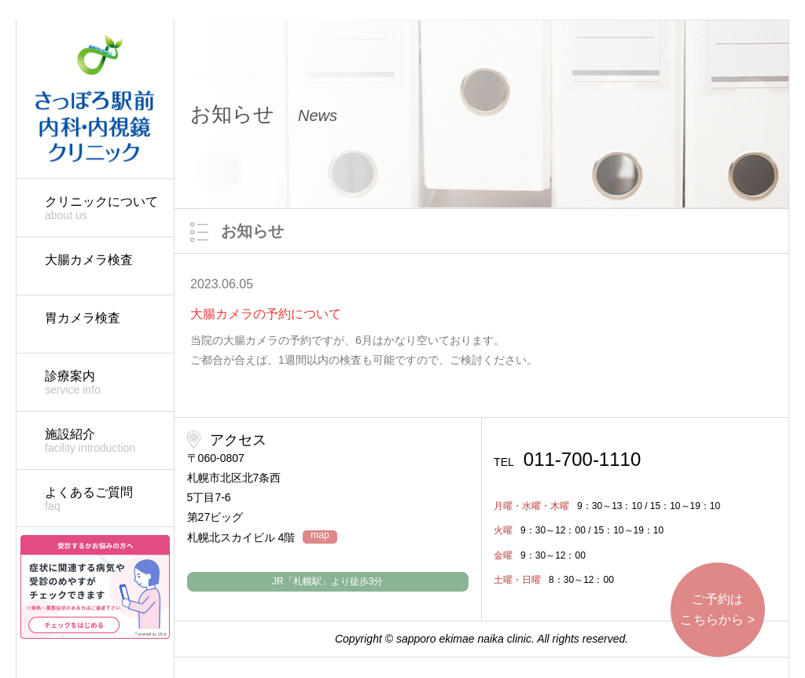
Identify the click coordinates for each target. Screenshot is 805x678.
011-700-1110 (567, 459)
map (320, 535)
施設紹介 (101, 441)
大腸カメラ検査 (89, 259)
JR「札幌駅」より (327, 581)
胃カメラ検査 (82, 317)
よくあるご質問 (101, 499)
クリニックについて (101, 208)
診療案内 (101, 383)
